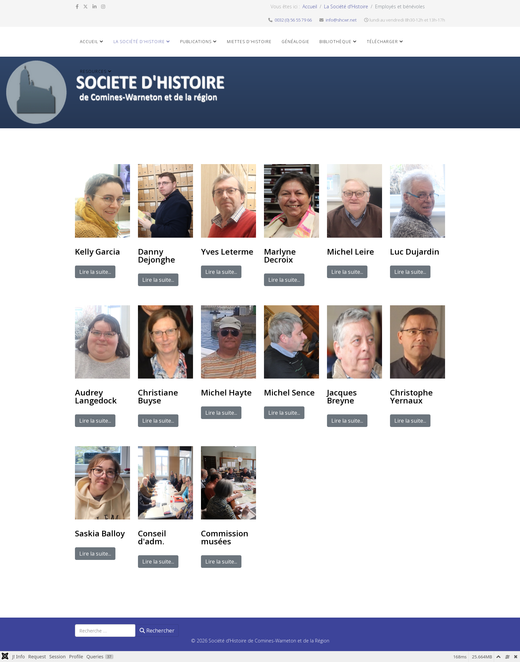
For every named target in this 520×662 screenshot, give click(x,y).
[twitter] (85, 6)
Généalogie (295, 41)
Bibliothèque (335, 41)
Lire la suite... (95, 271)
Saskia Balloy (100, 533)
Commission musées (224, 537)
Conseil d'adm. (152, 537)
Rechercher (157, 630)
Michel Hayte (226, 392)
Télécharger (382, 41)
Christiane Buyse (158, 396)
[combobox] (105, 630)
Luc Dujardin (414, 251)
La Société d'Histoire (346, 6)
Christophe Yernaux (411, 396)
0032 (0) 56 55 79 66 (293, 20)
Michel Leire (350, 251)
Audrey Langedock (96, 396)
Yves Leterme (227, 251)
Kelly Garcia (97, 251)
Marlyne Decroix (280, 255)
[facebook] (77, 6)
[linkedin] (95, 6)
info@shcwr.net (341, 20)
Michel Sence (289, 392)
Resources (93, 71)
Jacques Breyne (342, 396)
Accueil (309, 6)
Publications (196, 41)
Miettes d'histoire (249, 41)
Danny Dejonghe (156, 255)
